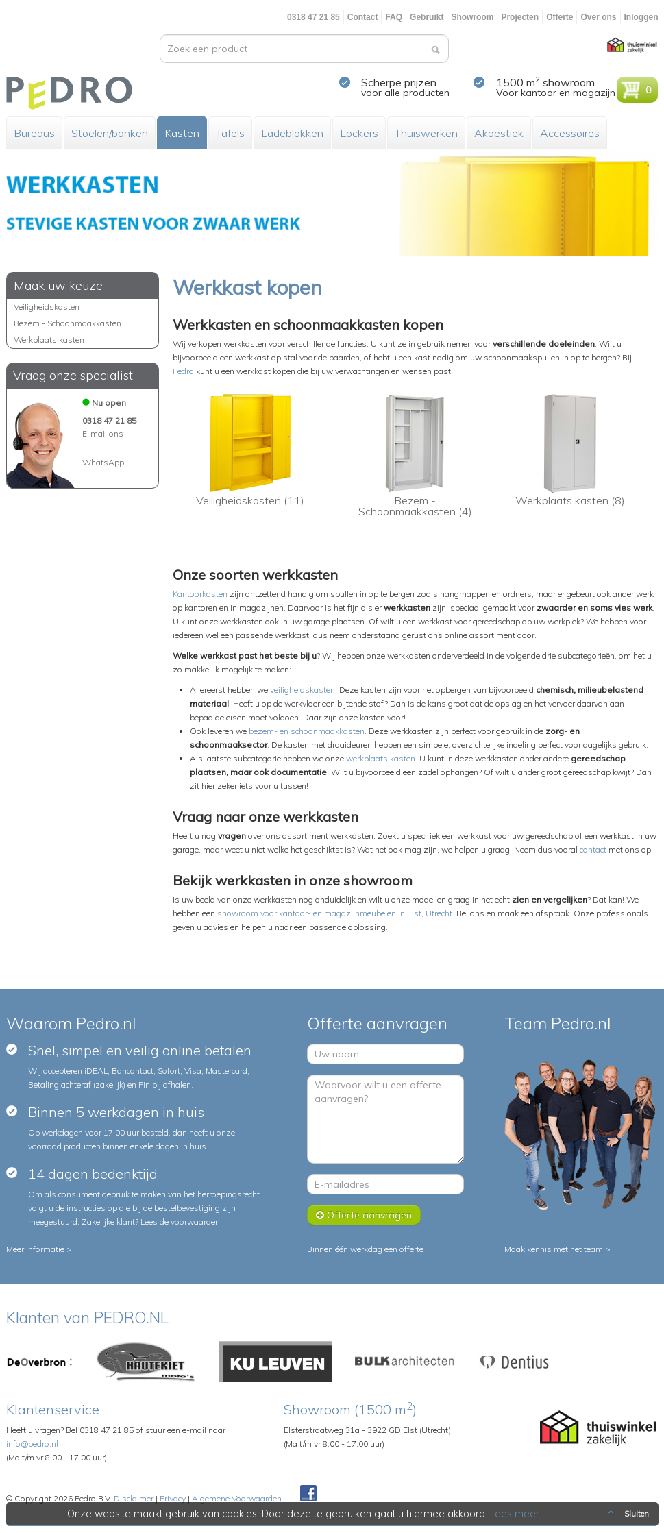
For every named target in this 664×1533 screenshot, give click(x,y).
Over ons (598, 17)
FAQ (393, 17)
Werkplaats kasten (49, 339)
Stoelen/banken (109, 133)
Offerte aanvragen (364, 1215)
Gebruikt (426, 17)
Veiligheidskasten (46, 307)
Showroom (472, 17)
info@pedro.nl (32, 1443)
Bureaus (34, 133)
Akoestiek (499, 133)
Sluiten (627, 1514)
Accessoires (570, 133)
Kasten (181, 133)
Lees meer (514, 1514)
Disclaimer (133, 1498)
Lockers (359, 133)
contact (593, 849)
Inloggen (641, 17)
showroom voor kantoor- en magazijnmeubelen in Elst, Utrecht (334, 913)
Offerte (559, 17)
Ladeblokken (292, 133)
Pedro (183, 371)
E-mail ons (102, 433)
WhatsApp (103, 462)
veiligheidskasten (302, 690)
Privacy (173, 1498)
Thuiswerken (426, 133)
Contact (362, 17)
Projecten (520, 17)
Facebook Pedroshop (308, 1493)
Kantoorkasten (200, 594)
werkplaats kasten (380, 758)
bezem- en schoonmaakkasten (307, 731)
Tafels (230, 133)
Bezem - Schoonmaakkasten (67, 323)
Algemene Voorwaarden (237, 1498)
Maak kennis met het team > (557, 1249)
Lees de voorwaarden (180, 1221)
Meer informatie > (39, 1249)
